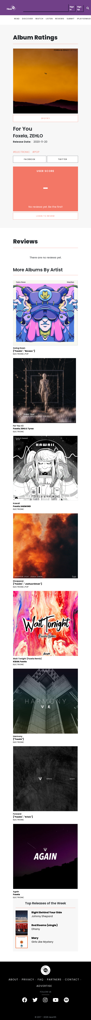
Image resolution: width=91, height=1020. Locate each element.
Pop (27, 353)
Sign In (72, 8)
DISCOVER (27, 18)
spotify (45, 118)
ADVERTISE (44, 986)
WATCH (39, 18)
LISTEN (49, 18)
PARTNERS (54, 979)
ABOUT (13, 979)
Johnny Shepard (42, 916)
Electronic (18, 353)
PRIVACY (28, 979)
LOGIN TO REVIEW (45, 216)
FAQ (40, 979)
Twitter (62, 159)
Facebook (29, 159)
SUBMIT (71, 18)
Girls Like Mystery (42, 942)
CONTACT (72, 979)
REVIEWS (59, 18)
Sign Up (79, 8)
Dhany (35, 929)
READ (17, 18)
